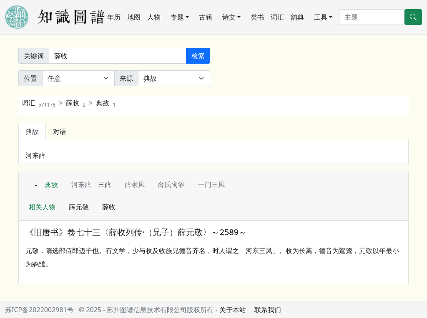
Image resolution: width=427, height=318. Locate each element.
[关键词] (117, 56)
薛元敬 (79, 206)
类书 (257, 17)
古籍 (205, 17)
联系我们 (267, 309)
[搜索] (371, 17)
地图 (134, 17)
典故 (106, 102)
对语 (59, 131)
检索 (198, 55)
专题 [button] (177, 17)
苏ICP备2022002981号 (39, 309)
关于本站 (232, 309)
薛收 (75, 102)
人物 (154, 17)
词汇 (277, 17)
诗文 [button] (229, 17)
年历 (114, 17)
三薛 (104, 184)
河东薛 (35, 155)
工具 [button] (320, 17)
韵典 (297, 17)
